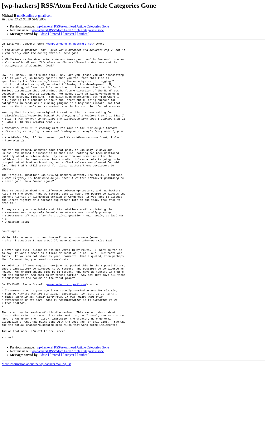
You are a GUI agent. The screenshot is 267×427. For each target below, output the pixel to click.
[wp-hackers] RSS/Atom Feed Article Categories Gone (72, 26)
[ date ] (44, 34)
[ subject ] (69, 34)
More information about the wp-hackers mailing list (36, 423)
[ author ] (83, 34)
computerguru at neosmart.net (70, 44)
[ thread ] (56, 34)
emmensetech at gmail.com (66, 333)
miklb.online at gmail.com (34, 15)
